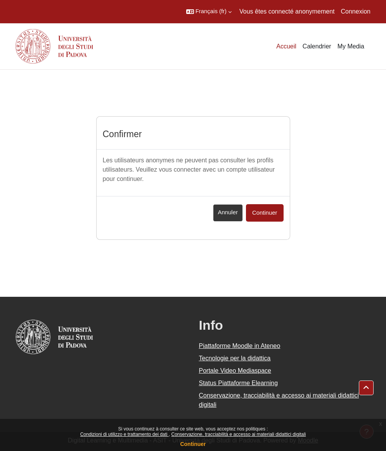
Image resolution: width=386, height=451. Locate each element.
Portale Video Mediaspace (235, 370)
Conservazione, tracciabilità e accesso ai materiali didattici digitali (238, 434)
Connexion (356, 11)
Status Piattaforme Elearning (238, 383)
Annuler (228, 212)
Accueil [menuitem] (286, 46)
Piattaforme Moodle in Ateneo (239, 346)
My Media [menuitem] (351, 46)
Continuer (193, 444)
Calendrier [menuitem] (317, 46)
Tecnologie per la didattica (235, 358)
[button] (209, 11)
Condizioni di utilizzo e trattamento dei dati (124, 434)
